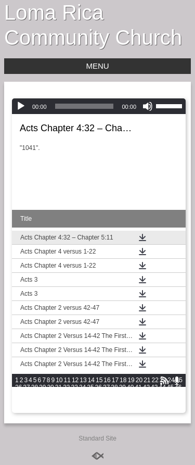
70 (34, 402)
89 (18, 409)
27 (26, 387)
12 (75, 380)
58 (106, 394)
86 (162, 402)
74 (66, 402)
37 (106, 387)
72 (50, 402)
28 (34, 387)
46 (178, 387)
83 (138, 402)
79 (106, 402)
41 (138, 387)
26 (18, 387)
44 (162, 387)
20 (139, 380)
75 (74, 402)
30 (50, 387)
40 (130, 387)
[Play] (21, 106)
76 (82, 402)
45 (170, 387)
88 (178, 402)
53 (66, 394)
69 (26, 402)
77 (90, 402)
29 (42, 387)
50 (42, 394)
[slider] (84, 106)
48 (26, 394)
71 (42, 402)
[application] (99, 106)
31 (58, 387)
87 (170, 402)
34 (82, 387)
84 (146, 402)
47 (18, 394)
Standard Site (97, 438)
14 (91, 380)
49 (34, 394)
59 (114, 394)
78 (98, 402)
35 (90, 387)
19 (130, 380)
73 (58, 402)
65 (162, 394)
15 (99, 380)
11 (67, 380)
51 (50, 394)
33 (74, 387)
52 (58, 394)
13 (83, 380)
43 (154, 387)
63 (146, 394)
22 (155, 380)
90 (26, 409)
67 (178, 394)
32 (66, 387)
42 (146, 387)
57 (98, 394)
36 (98, 387)
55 (82, 394)
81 (122, 402)
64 (154, 394)
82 (130, 402)
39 (122, 387)
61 (130, 394)
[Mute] (147, 106)
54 (74, 394)
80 (114, 402)
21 (147, 380)
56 (90, 394)
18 (123, 380)
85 (154, 402)
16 (106, 380)
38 (114, 387)
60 (122, 394)
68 (18, 402)
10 (59, 380)
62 (138, 394)
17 (115, 380)
